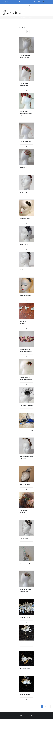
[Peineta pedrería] (26, 607)
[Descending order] (33, 24)
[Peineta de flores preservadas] (26, 579)
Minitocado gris (25, 484)
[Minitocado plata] (26, 553)
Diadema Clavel (25, 193)
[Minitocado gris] (26, 474)
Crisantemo (23, 167)
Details (27, 62)
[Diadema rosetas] (26, 259)
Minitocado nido (25, 538)
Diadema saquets (25, 295)
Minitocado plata (25, 564)
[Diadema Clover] (26, 208)
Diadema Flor (24, 244)
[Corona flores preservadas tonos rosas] (26, 101)
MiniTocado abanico (26, 405)
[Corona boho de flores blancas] (26, 45)
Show (22, 27)
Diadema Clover (25, 218)
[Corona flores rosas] (26, 131)
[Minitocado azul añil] (26, 420)
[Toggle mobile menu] (50, 11)
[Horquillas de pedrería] (26, 311)
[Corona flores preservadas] (26, 73)
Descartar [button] (45, 2)
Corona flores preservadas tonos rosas (26, 113)
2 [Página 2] (45, 706)
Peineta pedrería (25, 617)
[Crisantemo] (26, 157)
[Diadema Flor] (26, 234)
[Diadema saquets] (26, 285)
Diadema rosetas (25, 270)
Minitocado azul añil (26, 431)
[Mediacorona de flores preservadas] (26, 367)
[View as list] (28, 31)
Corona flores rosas (26, 141)
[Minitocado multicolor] (26, 500)
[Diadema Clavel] (26, 182)
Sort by (23, 24)
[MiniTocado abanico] (26, 395)
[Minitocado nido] (26, 528)
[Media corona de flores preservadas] (26, 339)
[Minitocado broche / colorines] (26, 446)
